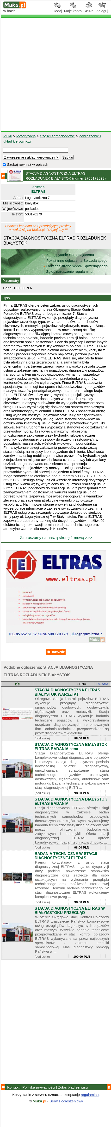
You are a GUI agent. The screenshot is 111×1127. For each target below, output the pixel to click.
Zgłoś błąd (73, 1087)
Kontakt (13, 1087)
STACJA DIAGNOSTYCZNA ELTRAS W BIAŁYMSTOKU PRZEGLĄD (70, 910)
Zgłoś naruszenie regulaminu (68, 271)
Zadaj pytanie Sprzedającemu (69, 255)
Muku (7, 136)
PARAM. (102, 684)
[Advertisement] (55, 74)
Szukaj (89, 9)
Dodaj (57, 9)
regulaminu (90, 1095)
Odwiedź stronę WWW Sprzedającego (76, 266)
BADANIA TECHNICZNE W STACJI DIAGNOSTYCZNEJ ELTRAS (66, 856)
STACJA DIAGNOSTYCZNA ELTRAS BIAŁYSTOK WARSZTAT (67, 692)
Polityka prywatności (38, 1087)
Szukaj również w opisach (25, 164)
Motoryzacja (26, 136)
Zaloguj (102, 9)
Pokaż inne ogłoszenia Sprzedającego (76, 260)
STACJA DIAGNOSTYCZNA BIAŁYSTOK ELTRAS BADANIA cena (71, 746)
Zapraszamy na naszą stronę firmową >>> (56, 538)
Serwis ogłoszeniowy (66, 1101)
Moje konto (72, 9)
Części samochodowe (57, 136)
